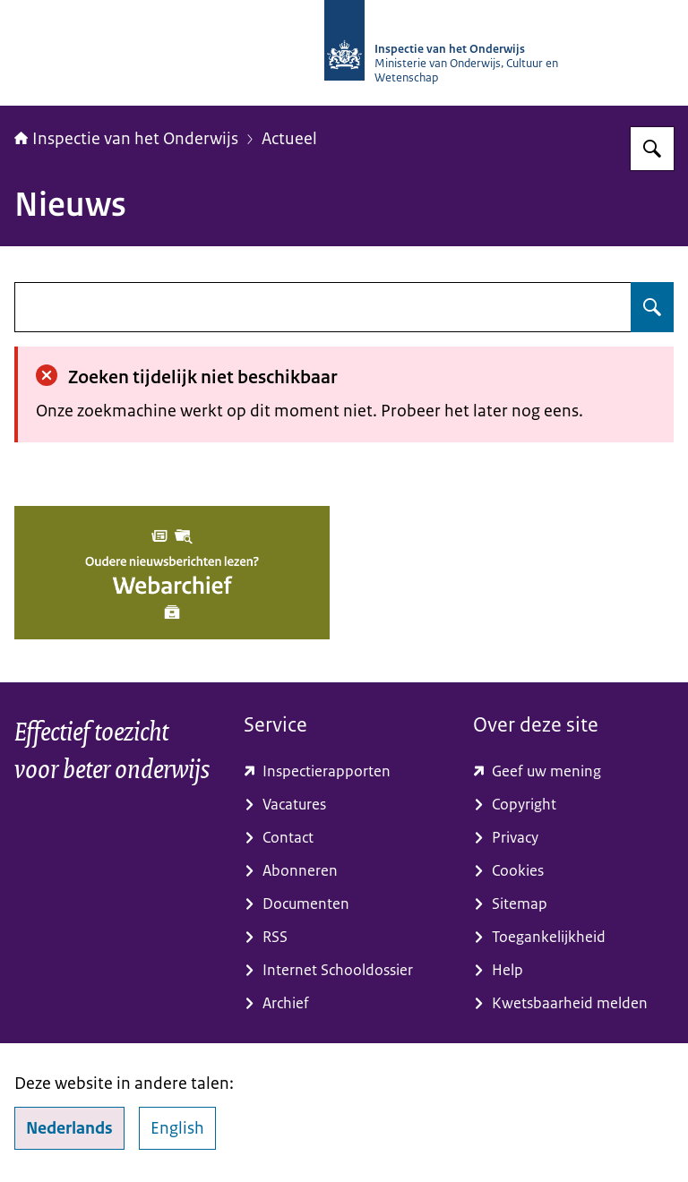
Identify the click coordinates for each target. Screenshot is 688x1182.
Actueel (289, 139)
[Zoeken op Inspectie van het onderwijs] (652, 148)
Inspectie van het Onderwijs (126, 139)
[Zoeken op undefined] (652, 307)
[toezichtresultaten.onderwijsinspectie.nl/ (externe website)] (344, 771)
